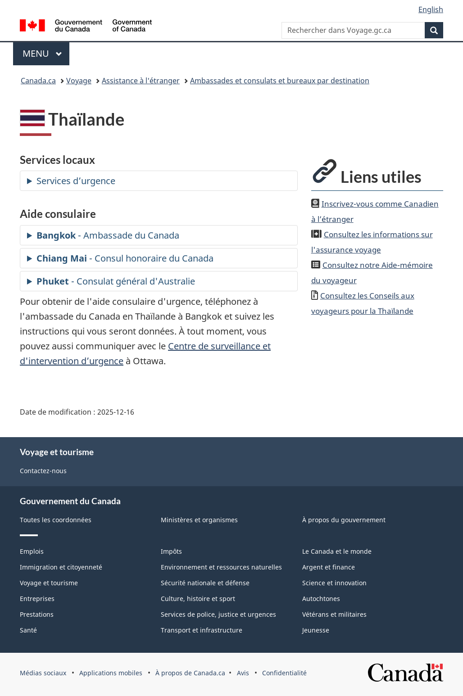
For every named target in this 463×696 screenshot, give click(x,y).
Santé (28, 630)
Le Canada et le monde (337, 551)
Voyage (78, 81)
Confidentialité (284, 673)
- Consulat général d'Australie (115, 281)
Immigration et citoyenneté (61, 567)
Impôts (171, 551)
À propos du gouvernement (344, 519)
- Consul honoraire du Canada (124, 258)
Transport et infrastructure (201, 630)
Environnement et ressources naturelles (221, 567)
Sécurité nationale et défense (205, 582)
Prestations (37, 614)
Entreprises (37, 598)
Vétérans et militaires (334, 614)
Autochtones (321, 598)
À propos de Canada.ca (190, 673)
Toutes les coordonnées (55, 519)
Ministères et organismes (199, 519)
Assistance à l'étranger (141, 81)
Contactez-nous (43, 470)
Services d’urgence (75, 181)
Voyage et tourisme (49, 582)
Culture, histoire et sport (198, 598)
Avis (243, 673)
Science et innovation (334, 582)
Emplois (32, 551)
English (430, 9)
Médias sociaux (43, 673)
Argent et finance (328, 567)
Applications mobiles (110, 673)
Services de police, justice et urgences (218, 614)
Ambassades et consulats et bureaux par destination (279, 81)
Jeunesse (315, 630)
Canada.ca (38, 81)
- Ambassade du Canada (107, 235)
